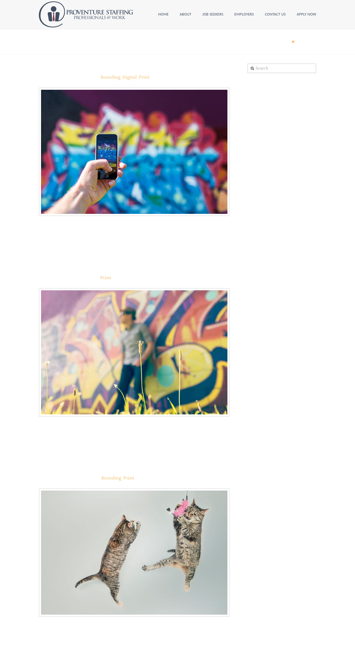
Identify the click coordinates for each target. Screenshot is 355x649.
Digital (130, 77)
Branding (111, 77)
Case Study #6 (59, 67)
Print (144, 77)
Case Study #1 (59, 468)
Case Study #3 (59, 268)
